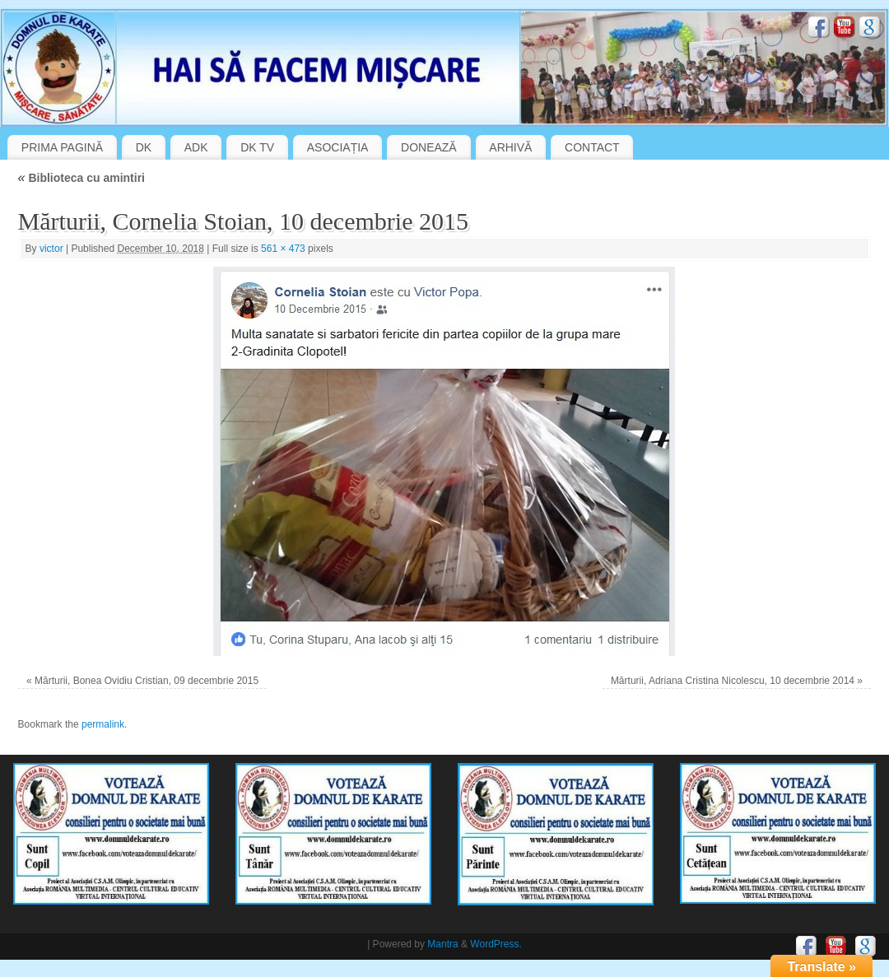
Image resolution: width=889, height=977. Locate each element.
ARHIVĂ (510, 147)
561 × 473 (283, 248)
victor (51, 248)
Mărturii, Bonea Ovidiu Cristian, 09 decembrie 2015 (146, 680)
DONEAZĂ (429, 147)
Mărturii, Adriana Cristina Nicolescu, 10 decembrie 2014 (732, 680)
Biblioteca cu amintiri (81, 177)
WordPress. (495, 944)
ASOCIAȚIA (338, 147)
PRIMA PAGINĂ (62, 147)
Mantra (442, 944)
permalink (102, 724)
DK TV (257, 147)
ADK (196, 147)
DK (143, 147)
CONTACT (592, 147)
